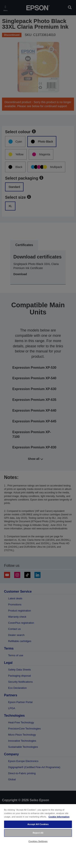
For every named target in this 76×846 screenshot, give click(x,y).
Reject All (38, 833)
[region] (38, 825)
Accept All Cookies (38, 824)
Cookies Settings (37, 841)
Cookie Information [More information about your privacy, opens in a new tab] (59, 816)
